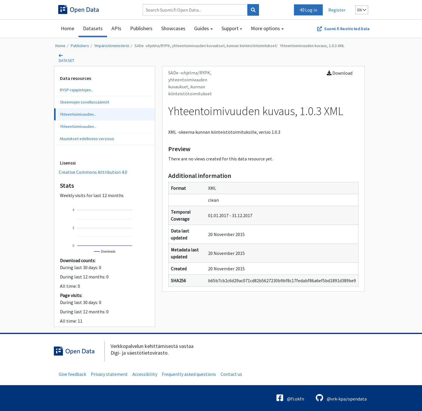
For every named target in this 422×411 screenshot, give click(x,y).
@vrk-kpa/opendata (341, 398)
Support (230, 28)
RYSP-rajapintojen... (76, 89)
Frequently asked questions (189, 374)
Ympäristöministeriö (111, 45)
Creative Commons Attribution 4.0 (93, 172)
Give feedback (72, 374)
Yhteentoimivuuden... (78, 114)
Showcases (173, 28)
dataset (67, 60)
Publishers (141, 28)
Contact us (231, 374)
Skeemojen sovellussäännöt (84, 102)
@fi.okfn (290, 398)
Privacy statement (109, 374)
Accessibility (144, 374)
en (361, 9)
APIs (116, 28)
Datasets (93, 28)
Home (67, 28)
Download (339, 73)
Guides (201, 28)
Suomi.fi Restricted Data (346, 28)
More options (265, 28)
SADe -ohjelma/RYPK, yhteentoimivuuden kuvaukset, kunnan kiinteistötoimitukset (205, 45)
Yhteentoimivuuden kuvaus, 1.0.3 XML (312, 45)
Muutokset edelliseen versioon (87, 138)
